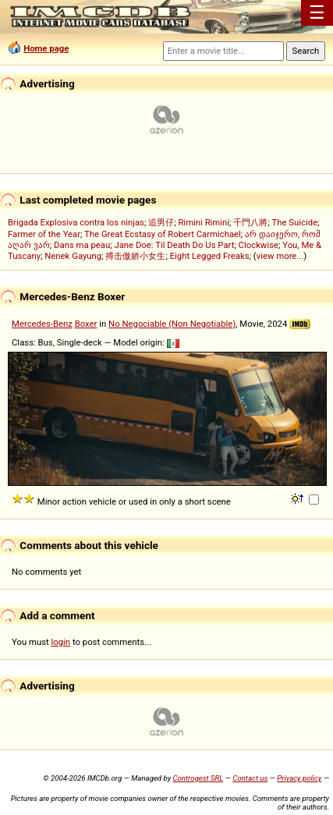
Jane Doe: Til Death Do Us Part (174, 244)
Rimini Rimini (203, 222)
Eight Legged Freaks (210, 255)
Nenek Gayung (72, 255)
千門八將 (250, 222)
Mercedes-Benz (42, 323)
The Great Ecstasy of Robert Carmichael (162, 234)
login (61, 641)
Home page (46, 48)
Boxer (86, 323)
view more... (280, 255)
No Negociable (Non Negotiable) (172, 323)
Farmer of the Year (44, 234)
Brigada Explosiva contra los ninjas (76, 222)
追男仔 (161, 222)
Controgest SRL (197, 778)
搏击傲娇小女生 (135, 255)
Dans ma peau (82, 244)
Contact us (249, 778)
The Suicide (295, 222)
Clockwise (258, 244)
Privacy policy (299, 778)
